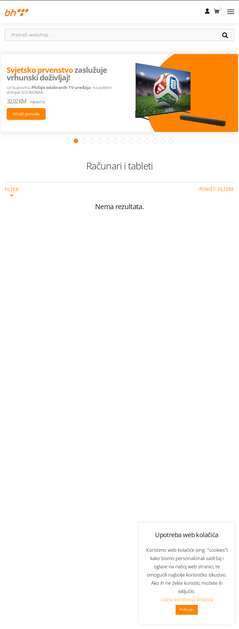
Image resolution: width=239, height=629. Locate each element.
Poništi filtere (216, 189)
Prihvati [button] (186, 609)
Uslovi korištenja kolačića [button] (187, 599)
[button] (217, 9)
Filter (11, 191)
